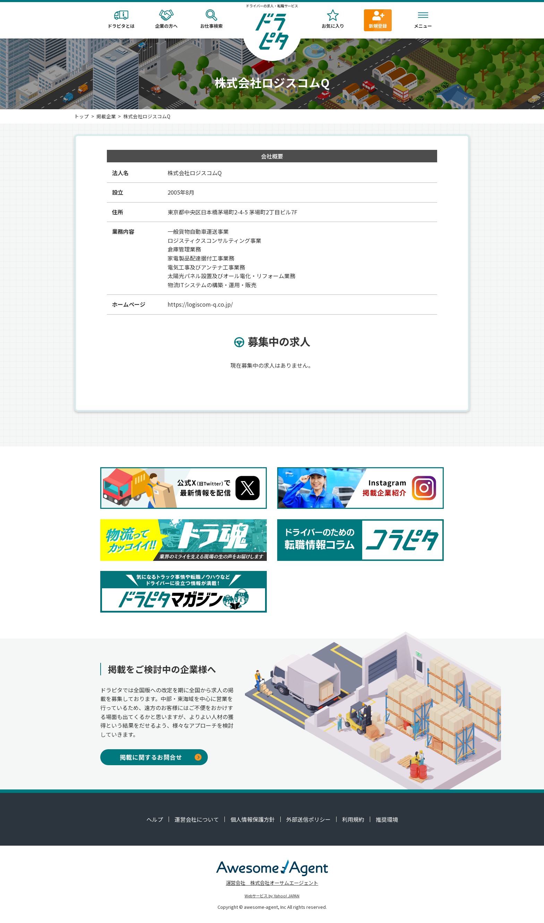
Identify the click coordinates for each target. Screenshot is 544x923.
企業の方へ (166, 19)
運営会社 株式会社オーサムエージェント (272, 882)
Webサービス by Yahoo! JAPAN (272, 895)
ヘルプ (154, 819)
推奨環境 (387, 819)
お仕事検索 (211, 19)
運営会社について (197, 819)
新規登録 (378, 19)
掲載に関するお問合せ (161, 757)
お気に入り (333, 19)
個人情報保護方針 (252, 819)
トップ (81, 116)
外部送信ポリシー (308, 819)
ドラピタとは (121, 19)
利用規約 (353, 819)
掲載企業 (106, 116)
